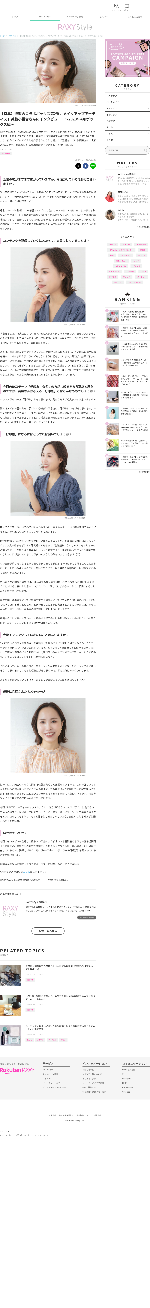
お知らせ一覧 (88, 1070)
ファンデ (126, 277)
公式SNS (104, 17)
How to (29, 1040)
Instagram (126, 1078)
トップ (15, 17)
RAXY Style (45, 17)
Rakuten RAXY (13, 7)
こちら (26, 871)
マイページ (47, 1078)
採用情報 (97, 1115)
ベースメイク (112, 102)
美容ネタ (30, 980)
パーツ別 (130, 271)
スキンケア (111, 95)
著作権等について (83, 1115)
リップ (136, 260)
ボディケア (111, 114)
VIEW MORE (143, 226)
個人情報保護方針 (66, 1115)
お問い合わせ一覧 (22, 1135)
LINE (124, 1083)
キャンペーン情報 (75, 17)
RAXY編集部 (6, 153)
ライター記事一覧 (87, 917)
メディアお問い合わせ (92, 1074)
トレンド (141, 255)
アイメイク (111, 108)
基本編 (143, 250)
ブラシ (63, 1040)
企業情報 (52, 1115)
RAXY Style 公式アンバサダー (121, 250)
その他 (109, 139)
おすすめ (40, 1040)
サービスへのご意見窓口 (93, 1083)
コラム (10, 149)
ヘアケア (110, 120)
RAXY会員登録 (128, 1070)
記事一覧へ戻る (48, 931)
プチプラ (136, 266)
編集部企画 (141, 244)
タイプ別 (117, 282)
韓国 (112, 255)
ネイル (109, 127)
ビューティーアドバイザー (54, 1087)
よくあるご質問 (135, 17)
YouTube (126, 1092)
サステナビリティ (41, 1135)
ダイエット (141, 277)
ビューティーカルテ (51, 1083)
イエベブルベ (114, 271)
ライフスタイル (134, 282)
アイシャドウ (125, 255)
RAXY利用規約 (89, 1087)
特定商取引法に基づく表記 (94, 1092)
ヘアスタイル (120, 266)
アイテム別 (52, 1040)
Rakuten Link (128, 1087)
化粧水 (143, 271)
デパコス (112, 277)
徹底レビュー (121, 260)
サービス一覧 (5, 1135)
